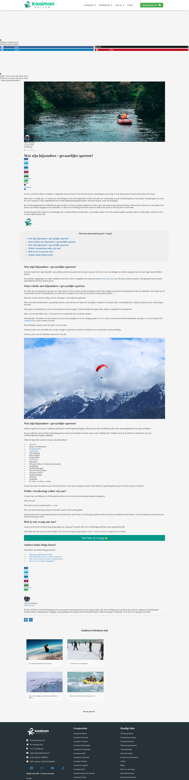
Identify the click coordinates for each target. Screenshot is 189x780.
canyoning (113, 279)
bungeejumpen (29, 320)
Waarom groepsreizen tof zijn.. (41, 554)
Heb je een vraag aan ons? (40, 251)
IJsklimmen (33, 460)
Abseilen (32, 444)
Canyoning (33, 451)
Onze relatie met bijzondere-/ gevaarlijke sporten (51, 242)
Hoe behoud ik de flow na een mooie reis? (45, 557)
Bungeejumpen (35, 449)
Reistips (29, 147)
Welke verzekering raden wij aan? (44, 248)
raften (104, 279)
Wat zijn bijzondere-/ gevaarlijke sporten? (48, 238)
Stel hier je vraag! (93, 538)
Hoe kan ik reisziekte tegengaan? (42, 561)
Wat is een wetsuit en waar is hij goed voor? (46, 559)
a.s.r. (52, 505)
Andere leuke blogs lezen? (40, 255)
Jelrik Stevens (29, 143)
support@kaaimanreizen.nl (40, 753)
